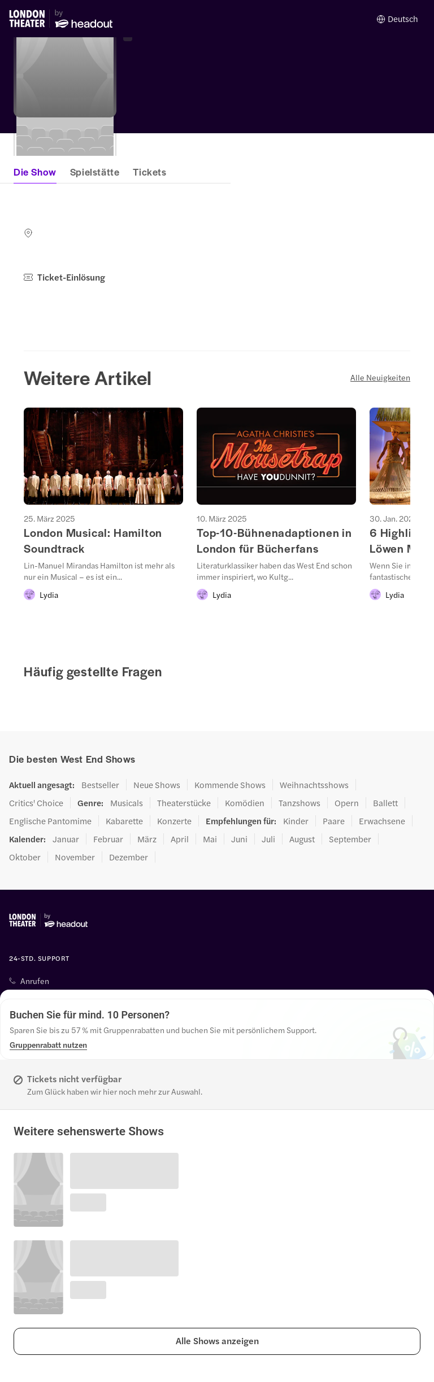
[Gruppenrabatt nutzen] (48, 1044)
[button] (217, 1341)
